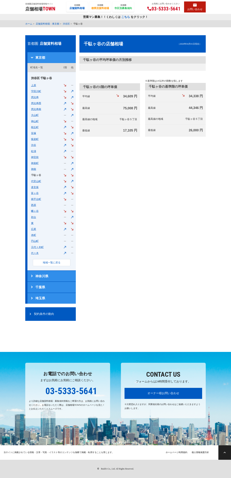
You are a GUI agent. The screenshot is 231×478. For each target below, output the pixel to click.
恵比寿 (35, 97)
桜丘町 (35, 127)
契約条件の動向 (44, 313)
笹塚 (33, 133)
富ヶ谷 (35, 193)
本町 (33, 235)
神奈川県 (41, 276)
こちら (125, 17)
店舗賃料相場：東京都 (47, 23)
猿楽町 (35, 139)
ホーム (28, 23)
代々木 (35, 253)
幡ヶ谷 (35, 211)
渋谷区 (66, 23)
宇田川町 (36, 91)
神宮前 (35, 157)
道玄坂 (35, 187)
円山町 (35, 241)
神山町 (35, 121)
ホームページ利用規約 (176, 452)
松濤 (33, 151)
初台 (33, 217)
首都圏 (77, 7)
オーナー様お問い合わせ (163, 393)
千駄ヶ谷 (36, 175)
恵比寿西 (36, 103)
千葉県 (40, 287)
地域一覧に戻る (51, 262)
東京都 (40, 57)
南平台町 (36, 199)
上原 (33, 85)
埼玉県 (40, 298)
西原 (33, 205)
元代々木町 (37, 247)
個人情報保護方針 (200, 452)
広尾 (33, 229)
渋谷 (33, 145)
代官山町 (36, 181)
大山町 (35, 115)
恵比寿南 (36, 109)
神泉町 (35, 163)
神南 (33, 169)
